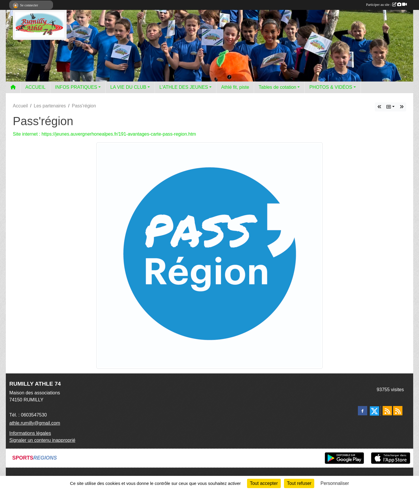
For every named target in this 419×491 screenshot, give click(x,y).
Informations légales (30, 433)
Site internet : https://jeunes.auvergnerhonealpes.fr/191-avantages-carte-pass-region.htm (104, 134)
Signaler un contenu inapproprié (42, 440)
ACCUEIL (35, 87)
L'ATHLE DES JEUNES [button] (183, 87)
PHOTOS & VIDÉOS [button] (330, 87)
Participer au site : (386, 5)
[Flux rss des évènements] (397, 410)
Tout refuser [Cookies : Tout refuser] (299, 483)
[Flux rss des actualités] (387, 410)
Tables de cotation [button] (277, 87)
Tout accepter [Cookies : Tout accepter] (264, 483)
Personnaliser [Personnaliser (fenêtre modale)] (335, 483)
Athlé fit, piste (235, 87)
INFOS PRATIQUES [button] (76, 87)
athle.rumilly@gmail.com (34, 423)
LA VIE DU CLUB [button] (128, 87)
